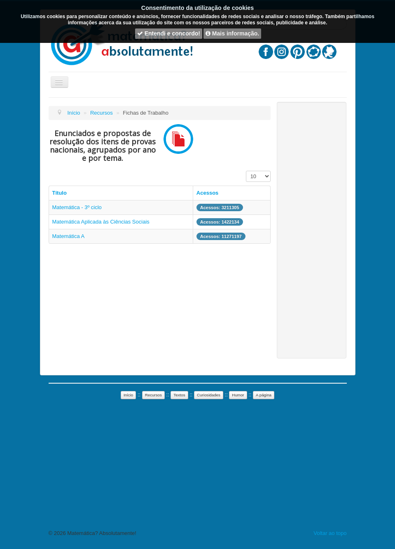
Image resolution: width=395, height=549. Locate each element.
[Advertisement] (311, 230)
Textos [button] (179, 395)
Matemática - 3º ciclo (77, 207)
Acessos (207, 193)
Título (59, 193)
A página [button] (263, 395)
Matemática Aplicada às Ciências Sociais (101, 222)
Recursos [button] (153, 395)
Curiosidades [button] (208, 395)
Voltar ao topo (329, 533)
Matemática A (68, 236)
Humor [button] (238, 395)
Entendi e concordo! (168, 33)
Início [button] (128, 395)
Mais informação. (232, 33)
